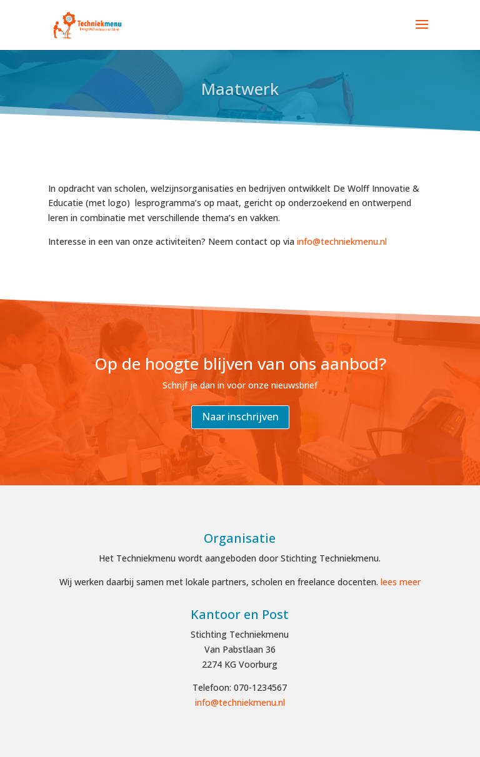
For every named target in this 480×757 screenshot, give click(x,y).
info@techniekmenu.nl (342, 241)
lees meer (401, 582)
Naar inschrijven (240, 416)
